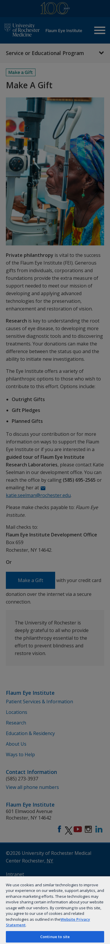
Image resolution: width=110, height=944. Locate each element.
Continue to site (55, 936)
